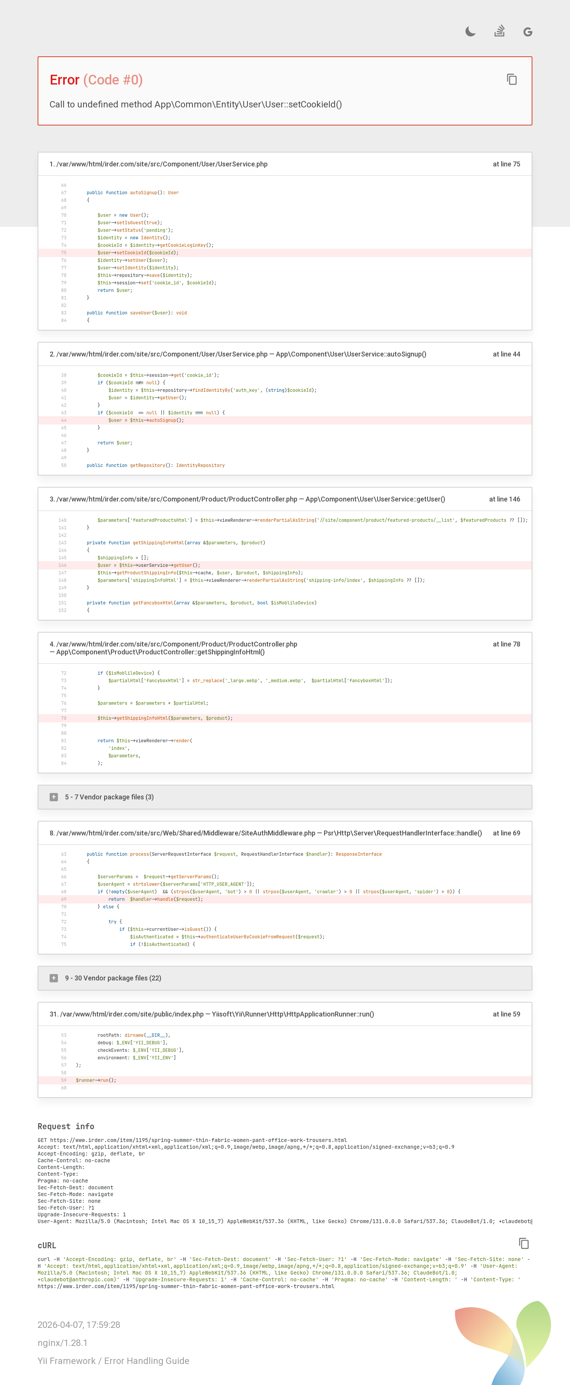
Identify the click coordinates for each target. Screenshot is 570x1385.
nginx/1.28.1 (63, 1343)
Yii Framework (67, 1361)
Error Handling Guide (146, 1361)
